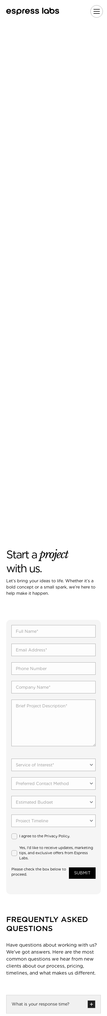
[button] (95, 11)
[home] (32, 11)
